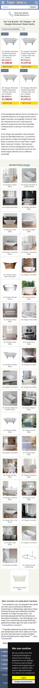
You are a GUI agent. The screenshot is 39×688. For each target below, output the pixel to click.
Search (33, 7)
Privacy (4, 674)
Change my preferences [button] (23, 682)
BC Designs (25, 165)
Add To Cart (7, 67)
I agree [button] (23, 678)
